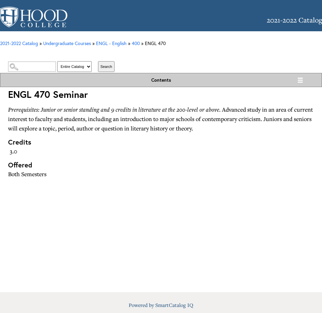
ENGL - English (111, 43)
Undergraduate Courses (67, 43)
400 (136, 43)
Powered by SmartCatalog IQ (161, 305)
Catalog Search (161, 54)
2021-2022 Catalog (19, 43)
